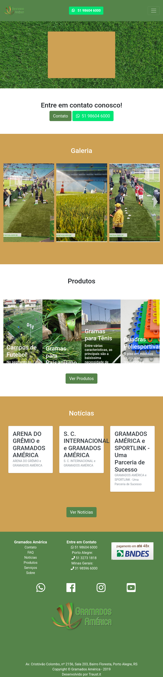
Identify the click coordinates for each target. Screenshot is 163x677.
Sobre (30, 573)
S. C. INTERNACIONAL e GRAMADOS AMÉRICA (87, 444)
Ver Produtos (81, 378)
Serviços (30, 568)
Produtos (31, 563)
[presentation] (7, 201)
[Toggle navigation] (154, 10)
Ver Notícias (81, 512)
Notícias (30, 557)
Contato (60, 116)
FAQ (31, 552)
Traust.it (95, 674)
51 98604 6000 (84, 547)
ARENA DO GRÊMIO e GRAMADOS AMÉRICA (29, 444)
